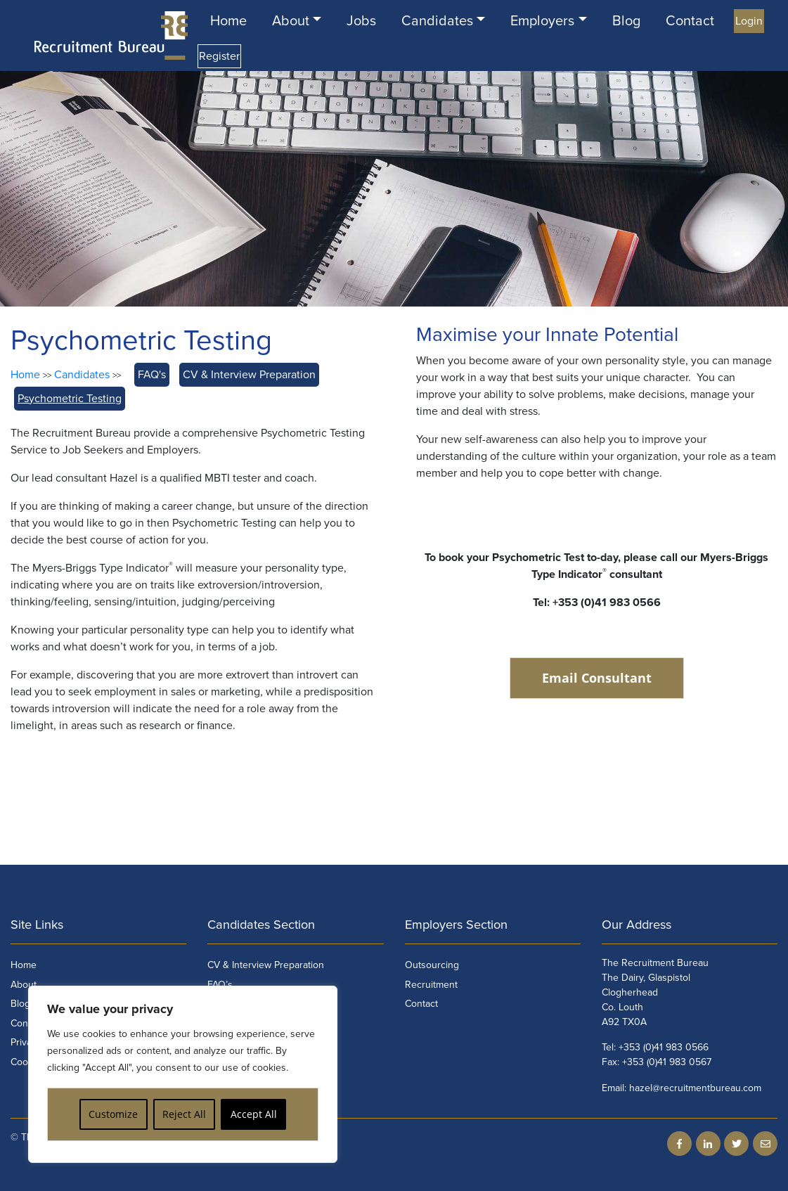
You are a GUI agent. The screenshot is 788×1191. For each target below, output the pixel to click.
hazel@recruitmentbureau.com (695, 1088)
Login (749, 21)
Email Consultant (597, 677)
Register (219, 56)
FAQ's (152, 375)
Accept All (254, 1114)
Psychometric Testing (70, 399)
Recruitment (431, 985)
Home (228, 21)
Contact (690, 21)
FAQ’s (220, 985)
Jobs (361, 21)
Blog (626, 21)
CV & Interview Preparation (249, 375)
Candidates (437, 21)
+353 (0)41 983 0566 (664, 1047)
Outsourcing (432, 965)
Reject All (184, 1114)
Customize (113, 1114)
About (290, 21)
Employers (542, 21)
